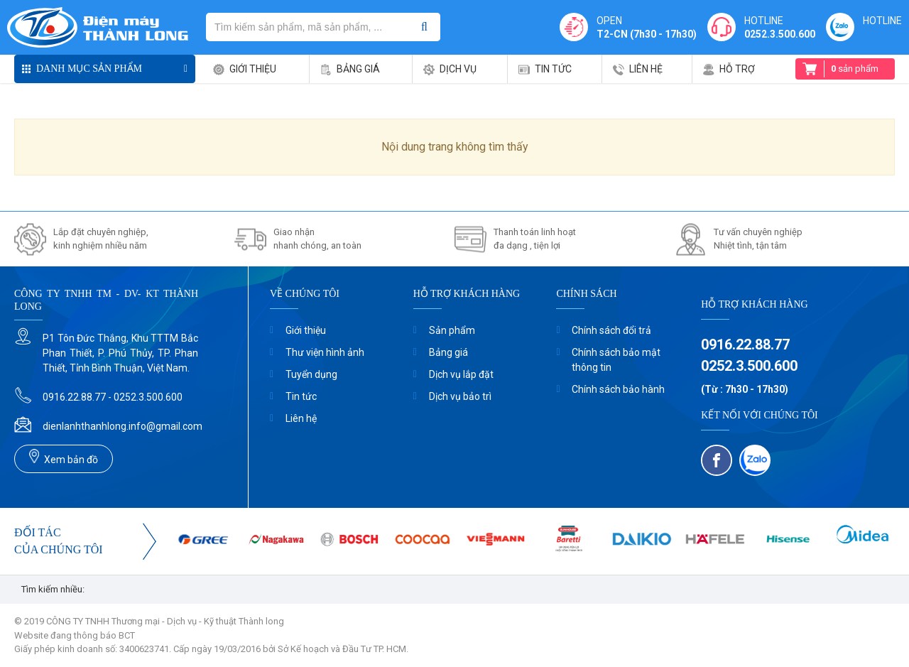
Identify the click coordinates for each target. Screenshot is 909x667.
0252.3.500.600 (779, 34)
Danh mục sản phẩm (89, 68)
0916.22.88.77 (745, 344)
